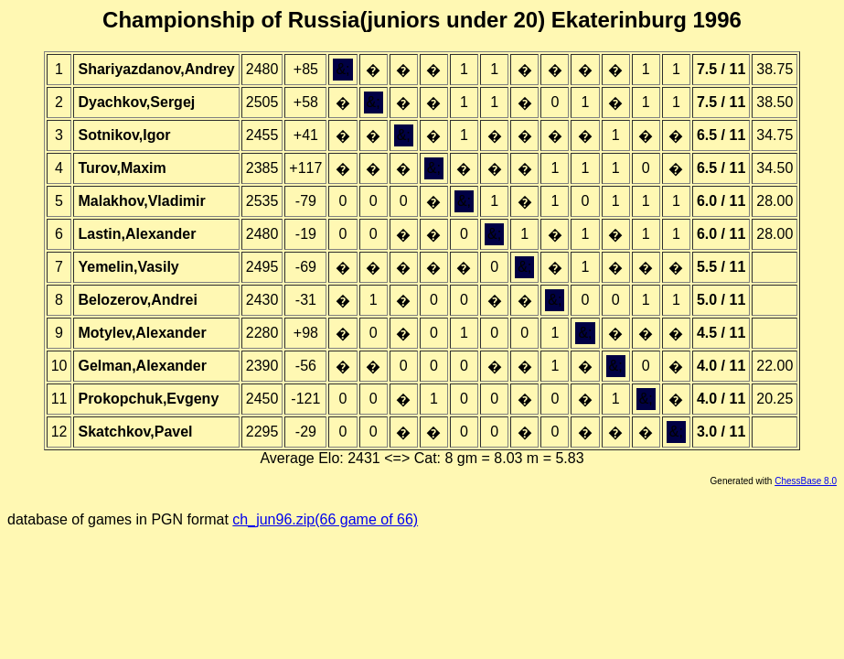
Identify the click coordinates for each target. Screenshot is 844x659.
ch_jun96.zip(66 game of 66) (325, 519)
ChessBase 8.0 (806, 481)
